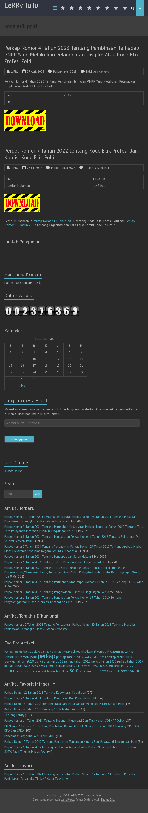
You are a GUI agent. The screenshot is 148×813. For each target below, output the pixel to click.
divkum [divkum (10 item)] (66, 651)
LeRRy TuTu (21, 5)
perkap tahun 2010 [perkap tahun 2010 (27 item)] (19, 661)
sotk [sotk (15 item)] (117, 671)
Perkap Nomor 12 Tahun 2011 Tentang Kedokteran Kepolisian (45, 692)
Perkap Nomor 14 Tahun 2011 (54, 221)
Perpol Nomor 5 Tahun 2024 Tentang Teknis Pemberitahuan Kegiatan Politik (54, 562)
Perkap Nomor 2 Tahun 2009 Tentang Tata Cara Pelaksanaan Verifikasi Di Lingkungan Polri (64, 704)
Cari (37, 494)
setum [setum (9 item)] (83, 671)
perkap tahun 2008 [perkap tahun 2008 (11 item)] (95, 657)
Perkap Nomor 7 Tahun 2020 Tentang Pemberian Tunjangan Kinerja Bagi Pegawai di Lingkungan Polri (70, 742)
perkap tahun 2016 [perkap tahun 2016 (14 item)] (43, 666)
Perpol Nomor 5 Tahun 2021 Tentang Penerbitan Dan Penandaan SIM (50, 698)
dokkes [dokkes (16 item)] (75, 651)
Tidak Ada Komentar (98, 71)
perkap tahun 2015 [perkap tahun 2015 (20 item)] (17, 666)
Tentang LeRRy (14, 715)
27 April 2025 (35, 71)
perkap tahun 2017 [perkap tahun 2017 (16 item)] (68, 666)
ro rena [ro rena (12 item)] (29, 671)
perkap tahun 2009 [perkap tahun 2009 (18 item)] (119, 657)
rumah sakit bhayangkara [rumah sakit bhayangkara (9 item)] (47, 671)
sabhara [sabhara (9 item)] (65, 671)
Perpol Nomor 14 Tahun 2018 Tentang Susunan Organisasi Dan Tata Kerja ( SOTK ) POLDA (64, 720)
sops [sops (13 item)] (111, 671)
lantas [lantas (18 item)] (129, 651)
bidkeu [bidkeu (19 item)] (38, 651)
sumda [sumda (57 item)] (136, 670)
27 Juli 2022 (34, 168)
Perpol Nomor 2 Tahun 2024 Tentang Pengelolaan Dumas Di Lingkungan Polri (55, 592)
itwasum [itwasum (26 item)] (113, 651)
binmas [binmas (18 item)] (56, 651)
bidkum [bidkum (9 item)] (47, 651)
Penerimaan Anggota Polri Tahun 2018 (29, 736)
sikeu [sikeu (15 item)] (90, 671)
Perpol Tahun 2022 (63, 168)
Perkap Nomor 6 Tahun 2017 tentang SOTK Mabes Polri (41, 709)
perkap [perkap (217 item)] (46, 656)
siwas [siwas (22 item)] (104, 671)
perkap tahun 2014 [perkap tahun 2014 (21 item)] (130, 661)
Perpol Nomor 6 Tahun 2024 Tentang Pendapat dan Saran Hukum (47, 556)
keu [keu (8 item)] (122, 651)
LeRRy (14, 71)
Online (13, 471)
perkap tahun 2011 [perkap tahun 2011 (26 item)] (49, 661)
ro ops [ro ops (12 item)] (21, 671)
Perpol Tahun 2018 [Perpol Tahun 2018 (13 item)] (102, 666)
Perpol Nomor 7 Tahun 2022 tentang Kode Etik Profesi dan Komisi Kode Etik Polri (71, 154)
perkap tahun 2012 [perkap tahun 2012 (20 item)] (77, 661)
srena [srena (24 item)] (125, 671)
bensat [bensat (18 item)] (28, 651)
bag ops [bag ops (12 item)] (9, 651)
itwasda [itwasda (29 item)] (100, 651)
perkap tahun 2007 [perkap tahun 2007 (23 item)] (70, 657)
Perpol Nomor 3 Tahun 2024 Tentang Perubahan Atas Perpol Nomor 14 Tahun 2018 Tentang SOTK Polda (73, 582)
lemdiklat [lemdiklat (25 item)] (11, 657)
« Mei (22, 385)
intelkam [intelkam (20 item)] (87, 651)
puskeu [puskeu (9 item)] (129, 665)
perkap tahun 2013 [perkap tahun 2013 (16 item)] (103, 661)
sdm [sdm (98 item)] (74, 670)
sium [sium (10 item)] (96, 671)
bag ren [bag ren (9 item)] (19, 651)
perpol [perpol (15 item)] (86, 666)
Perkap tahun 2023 (65, 71)
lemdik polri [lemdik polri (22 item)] (28, 657)
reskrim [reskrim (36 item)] (10, 670)
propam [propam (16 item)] (119, 666)
